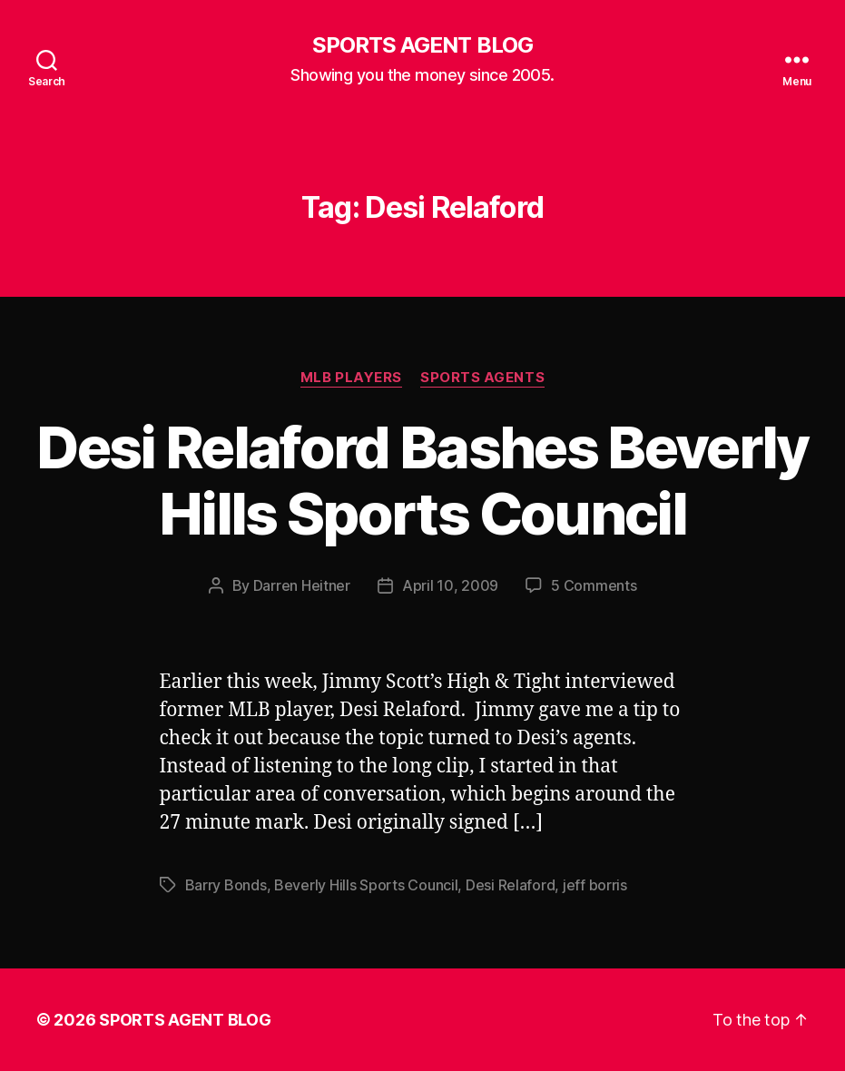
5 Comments (593, 585)
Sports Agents (482, 377)
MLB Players (351, 377)
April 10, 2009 (450, 585)
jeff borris (595, 885)
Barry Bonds (226, 885)
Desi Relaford (510, 885)
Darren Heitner (301, 585)
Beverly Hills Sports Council (365, 885)
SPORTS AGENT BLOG (422, 45)
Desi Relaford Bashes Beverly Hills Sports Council (422, 480)
